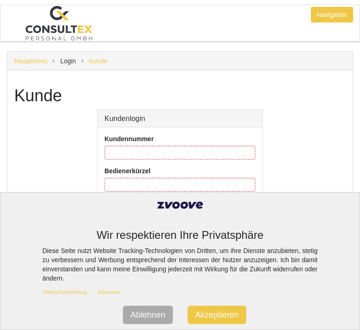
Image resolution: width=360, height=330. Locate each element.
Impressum (109, 292)
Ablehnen (147, 314)
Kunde (98, 61)
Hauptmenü (30, 61)
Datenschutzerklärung (65, 292)
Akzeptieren (216, 314)
